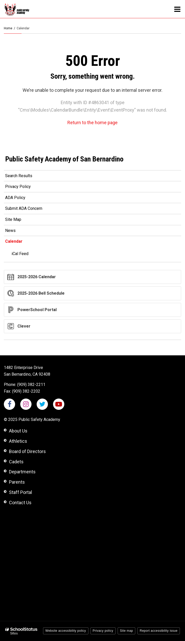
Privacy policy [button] (103, 631)
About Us (18, 431)
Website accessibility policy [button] (65, 631)
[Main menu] (177, 9)
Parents (17, 482)
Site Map (13, 219)
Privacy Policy (18, 186)
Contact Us (20, 502)
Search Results (18, 175)
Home (8, 28)
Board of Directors (27, 451)
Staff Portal (20, 492)
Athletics (18, 441)
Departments (22, 471)
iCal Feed (20, 253)
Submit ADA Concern (23, 208)
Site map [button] (126, 631)
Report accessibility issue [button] (159, 631)
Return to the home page (92, 122)
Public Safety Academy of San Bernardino (64, 159)
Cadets (16, 461)
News (10, 230)
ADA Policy (15, 197)
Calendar (14, 241)
